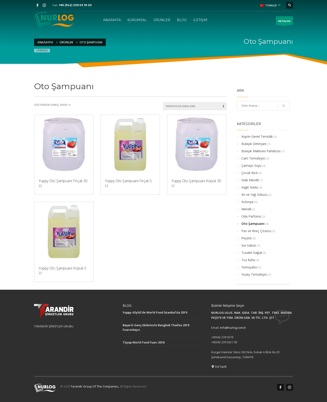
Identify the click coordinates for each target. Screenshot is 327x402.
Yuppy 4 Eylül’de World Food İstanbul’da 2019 (155, 312)
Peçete (246, 238)
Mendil (246, 209)
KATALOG (284, 22)
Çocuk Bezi (249, 173)
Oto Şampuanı (253, 223)
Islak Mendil (250, 180)
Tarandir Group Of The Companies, (95, 386)
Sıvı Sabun (248, 245)
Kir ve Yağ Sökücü (254, 194)
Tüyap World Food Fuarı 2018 (143, 342)
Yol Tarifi (219, 367)
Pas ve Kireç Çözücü (256, 231)
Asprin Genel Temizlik (257, 136)
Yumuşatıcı (249, 267)
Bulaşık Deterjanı (253, 144)
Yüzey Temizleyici (254, 274)
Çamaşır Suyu (251, 165)
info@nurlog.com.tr (233, 328)
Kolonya (247, 202)
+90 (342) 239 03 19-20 (75, 5)
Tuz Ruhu (248, 260)
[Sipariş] (195, 106)
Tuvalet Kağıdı (251, 252)
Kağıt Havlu (249, 187)
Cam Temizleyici (253, 158)
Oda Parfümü (251, 216)
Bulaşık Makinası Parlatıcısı (260, 151)
